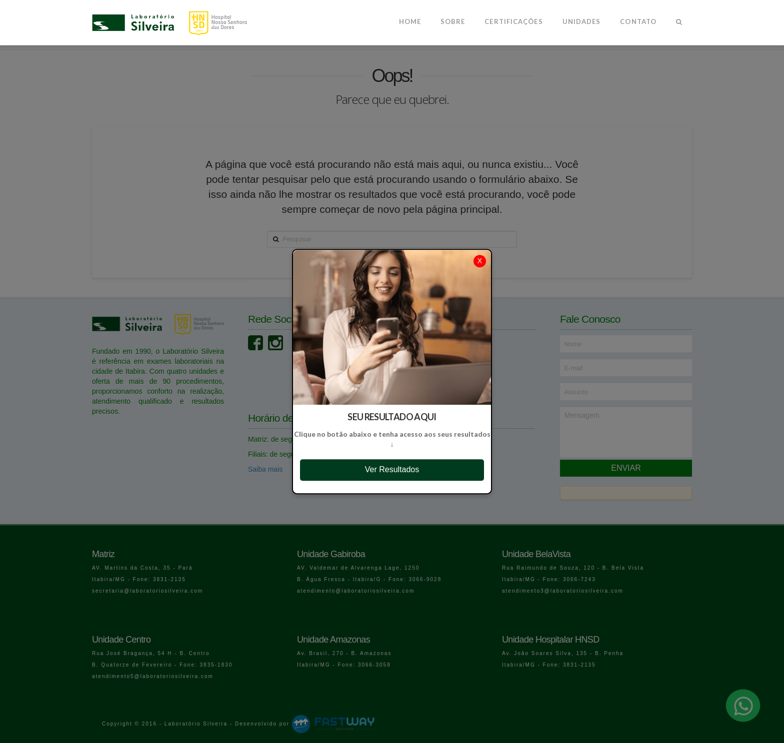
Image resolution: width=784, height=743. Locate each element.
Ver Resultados (392, 469)
